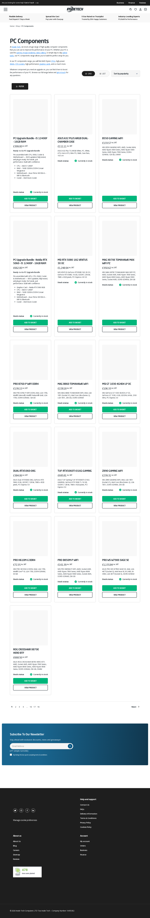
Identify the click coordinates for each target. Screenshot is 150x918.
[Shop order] (125, 73)
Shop (18, 26)
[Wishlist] (135, 9)
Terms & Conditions (88, 818)
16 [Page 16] (31, 706)
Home (12, 26)
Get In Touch (29, 3)
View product (30, 205)
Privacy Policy (85, 822)
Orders (83, 846)
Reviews (142, 3)
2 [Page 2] (15, 706)
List (100, 73)
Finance (131, 3)
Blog (15, 846)
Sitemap (16, 854)
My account (85, 841)
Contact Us (84, 805)
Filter (21, 86)
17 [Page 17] (35, 706)
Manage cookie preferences (25, 820)
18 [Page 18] (38, 706)
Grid (90, 73)
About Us (17, 841)
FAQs (82, 809)
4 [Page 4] (23, 706)
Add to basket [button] (30, 198)
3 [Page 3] (19, 706)
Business (120, 3)
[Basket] (145, 9)
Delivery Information (88, 813)
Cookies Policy (86, 827)
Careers (16, 850)
